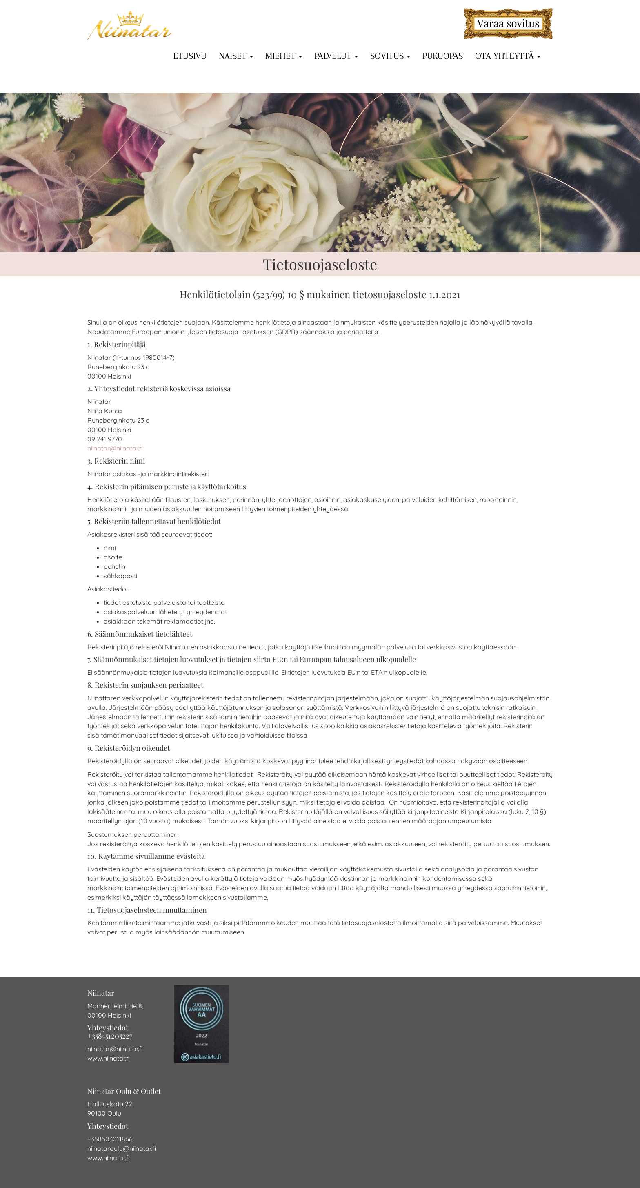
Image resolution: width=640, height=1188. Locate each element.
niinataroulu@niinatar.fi (121, 1148)
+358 (94, 1139)
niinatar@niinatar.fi (115, 448)
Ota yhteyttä (507, 55)
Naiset (236, 55)
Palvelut (336, 55)
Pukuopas (442, 55)
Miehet (283, 55)
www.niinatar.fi (108, 1058)
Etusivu (190, 55)
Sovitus (390, 55)
